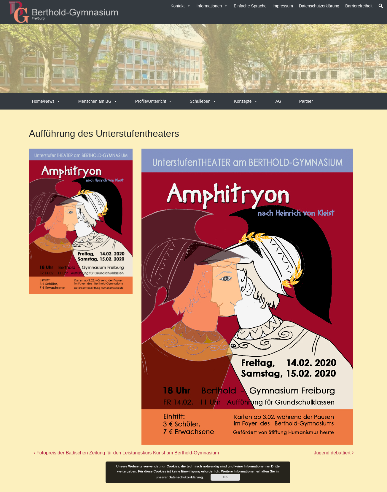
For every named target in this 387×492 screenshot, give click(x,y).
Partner (306, 101)
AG (278, 101)
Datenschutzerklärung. (186, 477)
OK (225, 477)
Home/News (46, 101)
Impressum (283, 6)
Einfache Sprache (250, 6)
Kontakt (180, 6)
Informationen (212, 6)
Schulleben (203, 101)
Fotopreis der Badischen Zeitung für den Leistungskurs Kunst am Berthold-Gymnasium (126, 452)
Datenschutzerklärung (319, 6)
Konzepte (245, 101)
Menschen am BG (97, 101)
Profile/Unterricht (153, 101)
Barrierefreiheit (358, 6)
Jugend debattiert (333, 452)
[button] (380, 5)
